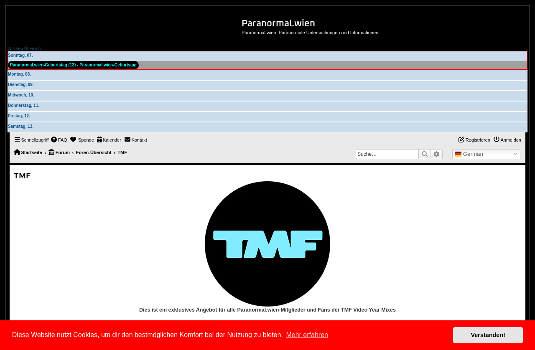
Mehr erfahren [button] (307, 334)
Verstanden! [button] (488, 335)
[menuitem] (59, 140)
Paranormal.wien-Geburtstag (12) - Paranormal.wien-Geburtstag (73, 65)
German (469, 154)
